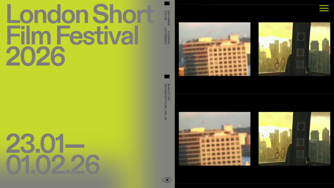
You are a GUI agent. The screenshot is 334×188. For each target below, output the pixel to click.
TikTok (165, 15)
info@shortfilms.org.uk (165, 102)
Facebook (168, 37)
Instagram (168, 18)
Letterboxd (165, 36)
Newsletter (168, 92)
